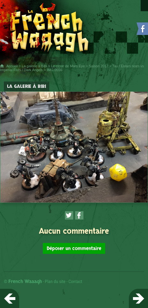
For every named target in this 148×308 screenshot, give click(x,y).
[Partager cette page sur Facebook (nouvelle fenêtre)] (79, 215)
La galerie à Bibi (34, 66)
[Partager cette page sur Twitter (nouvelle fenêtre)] (69, 215)
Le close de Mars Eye (68, 66)
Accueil (12, 66)
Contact (75, 281)
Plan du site (55, 281)
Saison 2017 (98, 66)
